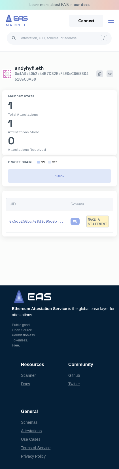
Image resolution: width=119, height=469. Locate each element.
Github (74, 375)
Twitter (74, 384)
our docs (82, 4)
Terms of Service (35, 448)
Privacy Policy (33, 456)
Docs (25, 384)
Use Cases (30, 439)
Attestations (31, 431)
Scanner (28, 375)
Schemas (29, 422)
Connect (86, 20)
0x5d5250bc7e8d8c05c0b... (36, 221)
